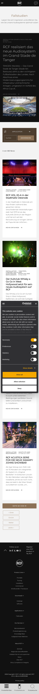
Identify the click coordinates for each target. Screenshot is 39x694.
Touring (19, 580)
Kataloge (19, 601)
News (19, 657)
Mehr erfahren (9, 94)
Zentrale (19, 649)
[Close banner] (36, 303)
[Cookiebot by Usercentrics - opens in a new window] (23, 303)
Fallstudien (19, 616)
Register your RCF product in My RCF (30, 550)
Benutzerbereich (19, 628)
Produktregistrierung (19, 631)
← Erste (11, 512)
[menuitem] (19, 680)
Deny (19, 388)
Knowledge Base (19, 634)
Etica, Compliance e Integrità (20, 662)
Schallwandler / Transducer (19, 588)
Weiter (11, 523)
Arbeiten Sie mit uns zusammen (20, 654)
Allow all (19, 375)
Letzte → (11, 528)
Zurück (11, 518)
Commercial (19, 586)
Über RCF (19, 660)
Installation (19, 583)
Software (19, 604)
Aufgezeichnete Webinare (20, 636)
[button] (19, 505)
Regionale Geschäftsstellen (19, 651)
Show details (28, 368)
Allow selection (19, 381)
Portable (19, 578)
